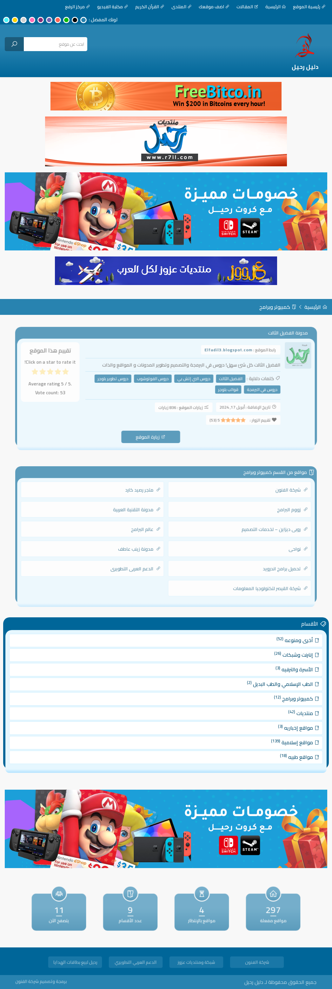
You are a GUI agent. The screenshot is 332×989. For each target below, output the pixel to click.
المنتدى (181, 7)
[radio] (75, 375)
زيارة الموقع (152, 433)
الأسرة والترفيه (275, 675)
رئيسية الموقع (309, 7)
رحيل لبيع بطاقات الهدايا (75, 963)
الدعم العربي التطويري (136, 963)
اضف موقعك (214, 7)
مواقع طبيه (277, 748)
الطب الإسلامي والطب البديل (264, 687)
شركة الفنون (257, 963)
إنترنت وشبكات (275, 663)
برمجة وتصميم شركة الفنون (55, 981)
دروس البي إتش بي (191, 380)
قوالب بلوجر (222, 390)
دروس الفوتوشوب (154, 380)
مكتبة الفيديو (112, 7)
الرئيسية (275, 7)
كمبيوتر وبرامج (277, 307)
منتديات (281, 711)
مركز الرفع (77, 7)
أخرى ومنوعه (276, 651)
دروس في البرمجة (253, 390)
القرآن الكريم (149, 7)
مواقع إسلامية (274, 736)
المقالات (247, 7)
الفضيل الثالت (224, 380)
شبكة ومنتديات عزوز (196, 963)
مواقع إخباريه (277, 724)
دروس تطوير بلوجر (118, 380)
